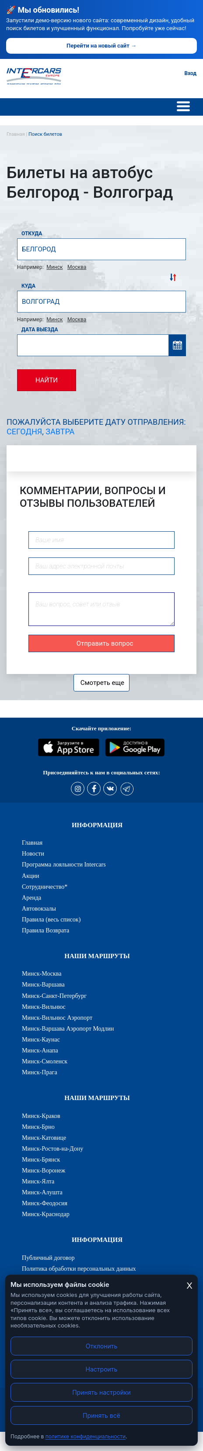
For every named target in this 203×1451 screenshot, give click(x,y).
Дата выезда (39, 330)
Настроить (102, 1369)
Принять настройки (101, 1392)
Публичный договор (48, 1258)
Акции (30, 876)
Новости (33, 853)
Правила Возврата (45, 930)
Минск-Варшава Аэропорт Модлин (68, 1028)
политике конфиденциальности (86, 1436)
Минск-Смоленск (44, 1061)
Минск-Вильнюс (44, 1007)
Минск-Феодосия (44, 1203)
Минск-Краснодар (46, 1214)
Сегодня (24, 431)
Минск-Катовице (44, 1138)
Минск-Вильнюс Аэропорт (57, 1017)
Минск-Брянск (41, 1159)
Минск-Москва (42, 973)
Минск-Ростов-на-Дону (52, 1148)
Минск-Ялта (38, 1181)
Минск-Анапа (40, 1050)
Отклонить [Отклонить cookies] (102, 1346)
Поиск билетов (45, 134)
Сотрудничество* (44, 887)
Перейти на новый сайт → (101, 45)
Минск (54, 267)
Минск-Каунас (41, 1039)
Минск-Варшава (43, 984)
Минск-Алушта (42, 1192)
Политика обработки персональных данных (79, 1268)
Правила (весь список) (51, 919)
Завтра (60, 431)
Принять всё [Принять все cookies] (101, 1415)
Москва (76, 267)
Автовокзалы (39, 908)
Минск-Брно (38, 1127)
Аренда (31, 897)
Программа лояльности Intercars (64, 864)
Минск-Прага (39, 1072)
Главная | (17, 134)
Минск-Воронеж (43, 1170)
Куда (28, 286)
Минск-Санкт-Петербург (54, 996)
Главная (32, 842)
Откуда (31, 233)
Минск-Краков (41, 1116)
